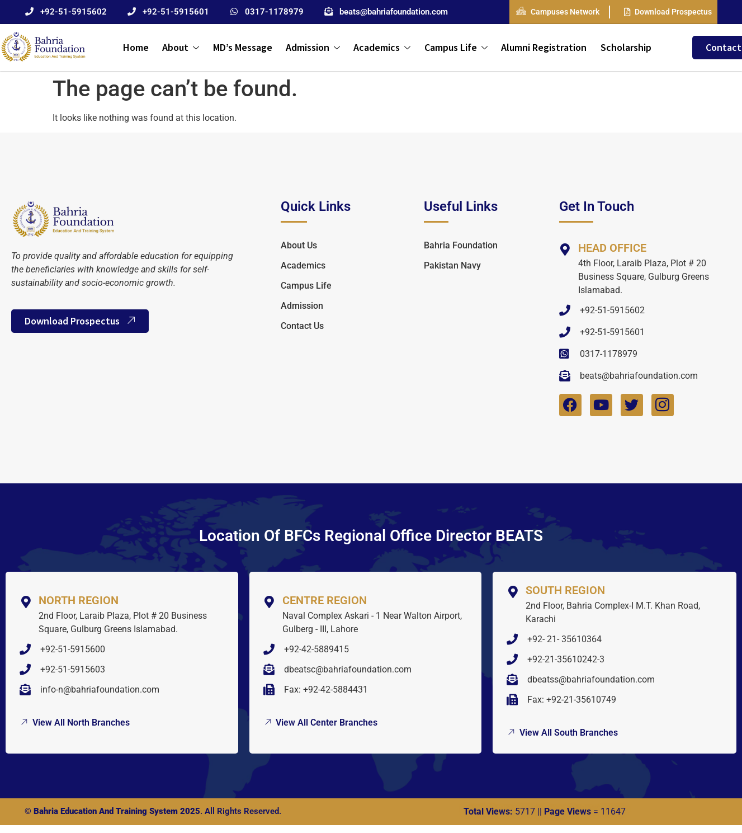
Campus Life (455, 47)
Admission (313, 47)
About (181, 47)
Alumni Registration (543, 47)
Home (136, 47)
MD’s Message (242, 47)
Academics (381, 47)
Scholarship (624, 47)
